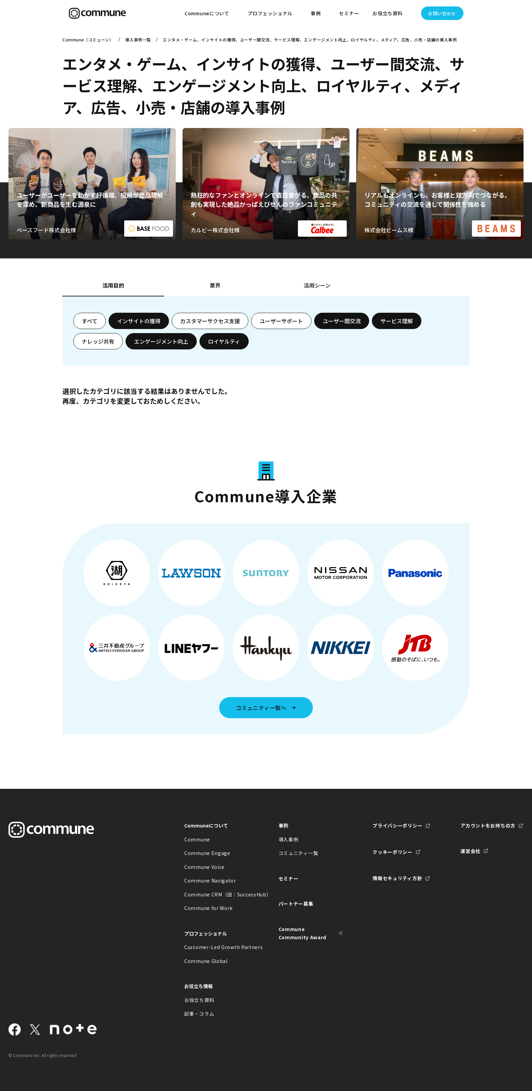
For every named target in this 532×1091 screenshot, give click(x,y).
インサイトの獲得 (138, 321)
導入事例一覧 (138, 39)
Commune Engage (207, 853)
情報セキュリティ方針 (397, 878)
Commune (197, 839)
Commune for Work (208, 908)
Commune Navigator (210, 880)
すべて (89, 321)
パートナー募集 (296, 903)
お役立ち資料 (199, 1000)
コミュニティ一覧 (298, 853)
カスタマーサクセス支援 (210, 321)
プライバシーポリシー (397, 825)
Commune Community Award (303, 933)
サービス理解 (396, 321)
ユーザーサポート (281, 321)
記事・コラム (199, 1013)
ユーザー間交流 (342, 321)
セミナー (349, 13)
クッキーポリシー (393, 852)
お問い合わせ (442, 13)
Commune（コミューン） (87, 39)
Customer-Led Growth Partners (216, 947)
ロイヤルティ (224, 341)
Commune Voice (204, 866)
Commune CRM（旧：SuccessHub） (216, 894)
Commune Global (206, 961)
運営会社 (470, 851)
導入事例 (289, 839)
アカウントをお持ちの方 (487, 825)
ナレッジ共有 (98, 341)
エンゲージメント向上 (161, 341)
